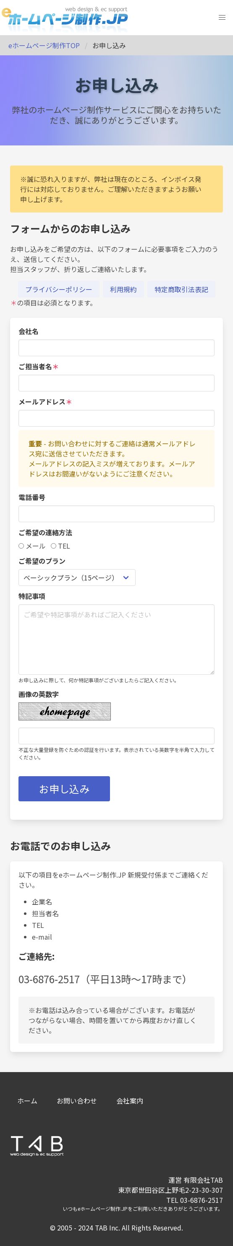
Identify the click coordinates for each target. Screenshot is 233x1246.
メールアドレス (45, 401)
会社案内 (129, 1101)
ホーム (27, 1101)
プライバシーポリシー (58, 289)
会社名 (28, 331)
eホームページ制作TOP (44, 45)
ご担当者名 (38, 366)
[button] (222, 17)
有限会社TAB (203, 1180)
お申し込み (64, 788)
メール (32, 545)
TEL (60, 545)
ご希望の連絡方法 (45, 532)
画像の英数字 (38, 694)
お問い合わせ (77, 1101)
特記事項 (31, 596)
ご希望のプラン (41, 561)
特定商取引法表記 (181, 289)
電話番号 (31, 497)
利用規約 (123, 289)
